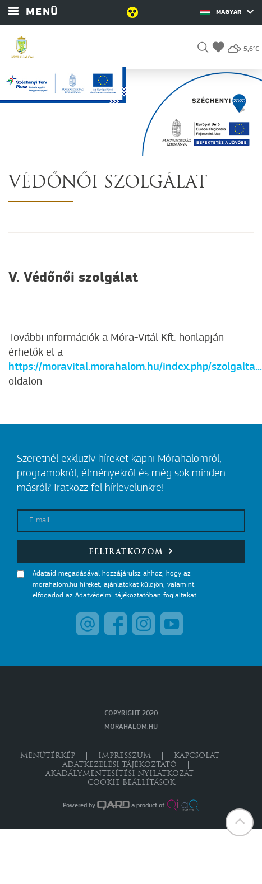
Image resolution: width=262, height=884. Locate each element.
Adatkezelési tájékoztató (119, 765)
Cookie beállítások (131, 783)
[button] (202, 49)
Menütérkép (47, 756)
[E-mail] (131, 520)
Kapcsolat (196, 756)
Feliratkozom (131, 551)
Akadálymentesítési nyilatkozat (119, 774)
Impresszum (124, 756)
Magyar (227, 12)
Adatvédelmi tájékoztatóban (118, 595)
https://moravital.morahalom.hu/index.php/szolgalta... (135, 367)
